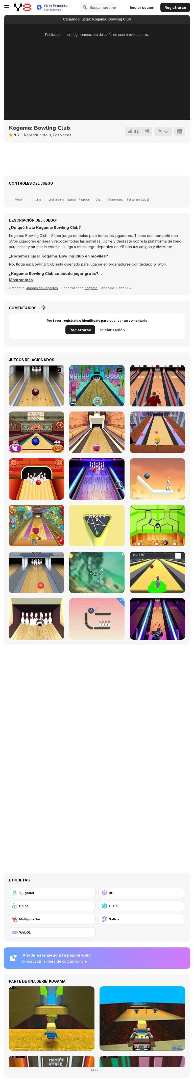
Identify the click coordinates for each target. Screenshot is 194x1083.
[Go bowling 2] (36, 479)
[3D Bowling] (36, 432)
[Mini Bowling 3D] (97, 525)
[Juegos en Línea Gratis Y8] (22, 7)
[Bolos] (52, 906)
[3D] (142, 893)
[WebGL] (52, 932)
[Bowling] (36, 385)
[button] (21, 280)
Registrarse (175, 7)
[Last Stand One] (157, 572)
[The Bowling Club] (97, 479)
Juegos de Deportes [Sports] (42, 288)
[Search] (84, 7)
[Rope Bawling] (97, 619)
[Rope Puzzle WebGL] (157, 479)
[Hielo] (142, 906)
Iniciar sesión (142, 7)
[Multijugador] (52, 919)
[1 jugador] (52, 893)
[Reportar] (163, 131)
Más (97, 1070)
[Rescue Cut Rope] (97, 572)
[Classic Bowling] (157, 385)
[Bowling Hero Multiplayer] (157, 619)
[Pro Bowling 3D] (97, 432)
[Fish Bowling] (97, 385)
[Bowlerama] (36, 619)
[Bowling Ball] (157, 525)
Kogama (91, 288)
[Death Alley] (157, 432)
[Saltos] (142, 919)
